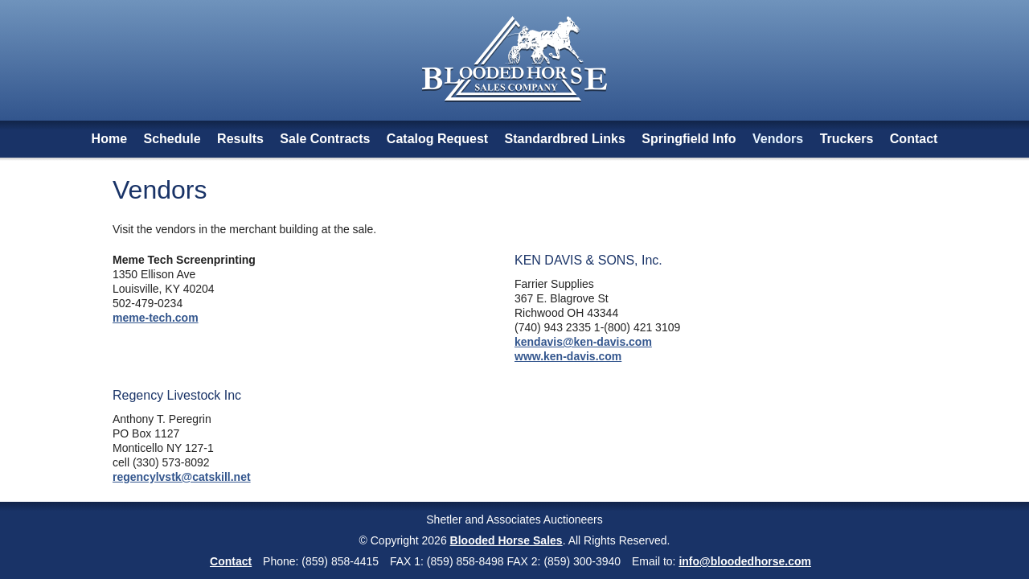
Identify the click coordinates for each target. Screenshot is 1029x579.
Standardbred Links (565, 139)
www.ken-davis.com (567, 356)
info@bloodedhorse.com (744, 561)
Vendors (777, 139)
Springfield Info (689, 139)
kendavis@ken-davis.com (583, 341)
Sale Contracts (325, 139)
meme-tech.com (156, 317)
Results (240, 139)
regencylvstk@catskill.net (182, 476)
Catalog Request (437, 139)
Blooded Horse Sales (506, 540)
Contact (914, 139)
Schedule (172, 139)
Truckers (847, 139)
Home (109, 139)
